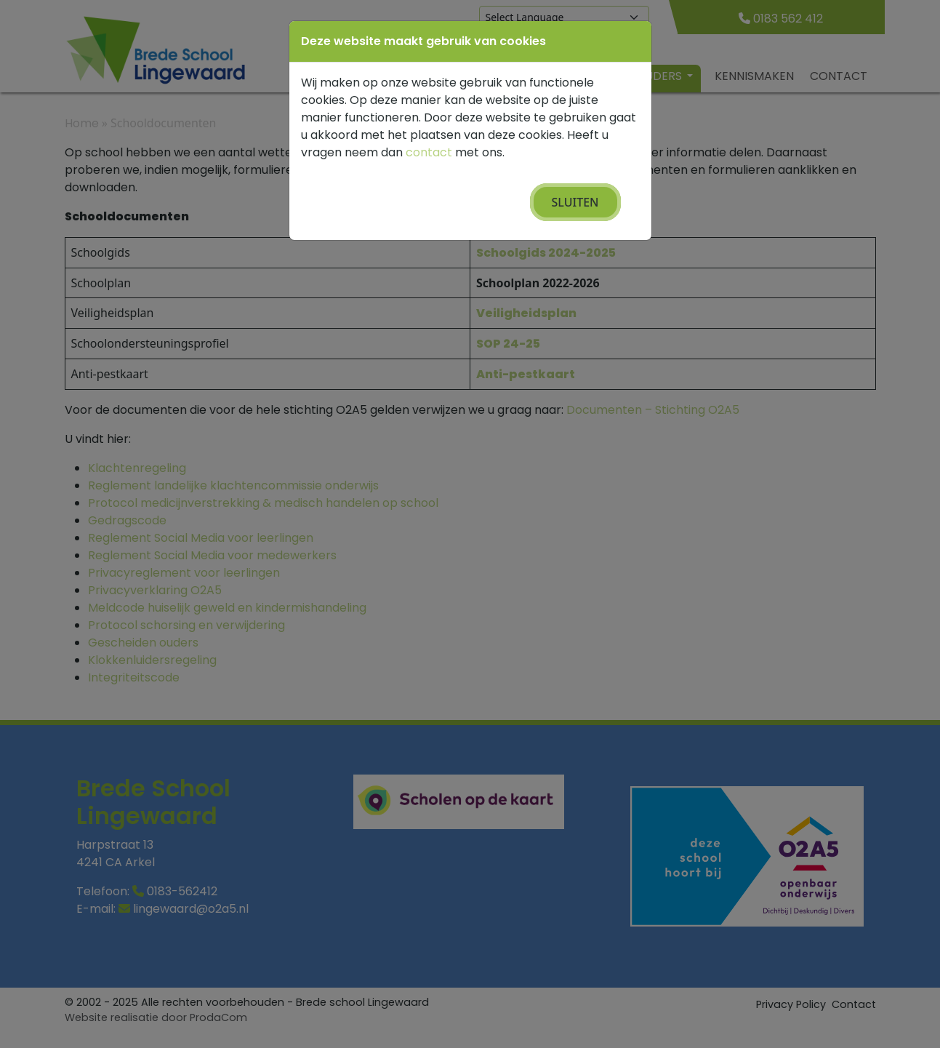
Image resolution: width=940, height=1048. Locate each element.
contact (429, 152)
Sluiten (575, 202)
